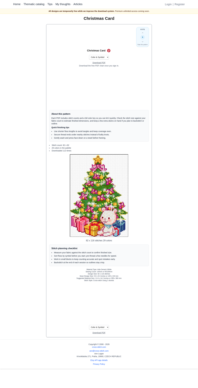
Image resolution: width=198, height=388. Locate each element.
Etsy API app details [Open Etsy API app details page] (99, 360)
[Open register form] (99, 63)
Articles (77, 4)
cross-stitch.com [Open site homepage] (99, 347)
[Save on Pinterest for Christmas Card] (109, 50)
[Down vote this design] (142, 41)
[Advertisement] (99, 88)
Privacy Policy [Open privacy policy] (99, 364)
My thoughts (62, 4)
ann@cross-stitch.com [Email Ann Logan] (99, 351)
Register (180, 4)
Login (168, 4)
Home (16, 4)
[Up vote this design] (142, 33)
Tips (50, 4)
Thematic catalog (34, 4)
